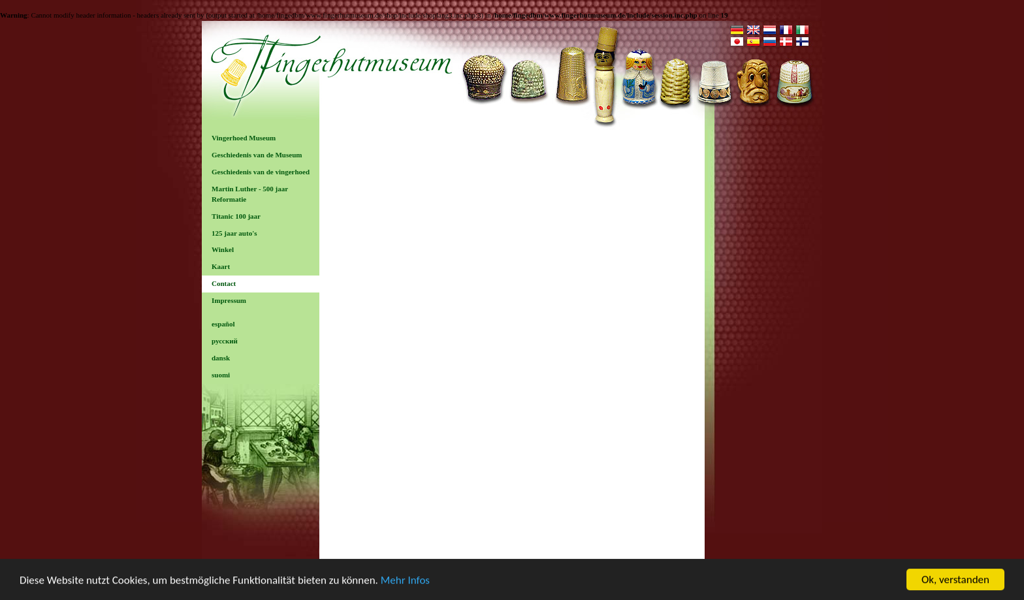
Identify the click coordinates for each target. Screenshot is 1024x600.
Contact (224, 283)
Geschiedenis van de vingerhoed (261, 172)
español (223, 324)
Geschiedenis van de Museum (257, 155)
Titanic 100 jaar (236, 216)
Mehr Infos (405, 581)
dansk (221, 358)
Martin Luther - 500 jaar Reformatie (250, 194)
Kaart (221, 266)
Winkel (223, 249)
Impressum (229, 300)
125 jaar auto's (234, 233)
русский (225, 341)
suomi (221, 375)
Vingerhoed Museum (244, 138)
